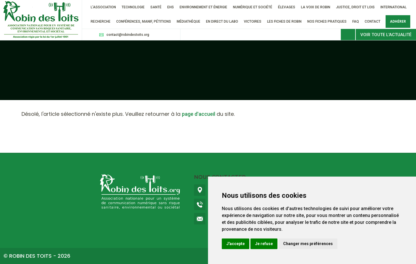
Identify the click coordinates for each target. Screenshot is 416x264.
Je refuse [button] (264, 243)
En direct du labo (222, 21)
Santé (156, 7)
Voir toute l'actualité (385, 34)
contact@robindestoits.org (127, 35)
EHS (170, 7)
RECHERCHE (100, 21)
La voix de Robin (315, 7)
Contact (372, 21)
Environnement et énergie (203, 7)
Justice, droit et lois (355, 7)
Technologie (133, 7)
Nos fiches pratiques (327, 21)
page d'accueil (198, 114)
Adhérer (398, 21)
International (393, 7)
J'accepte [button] (235, 243)
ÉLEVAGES (286, 7)
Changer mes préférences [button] (308, 243)
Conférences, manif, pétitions (143, 21)
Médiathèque (188, 21)
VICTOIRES (252, 21)
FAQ (355, 21)
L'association (103, 7)
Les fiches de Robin (284, 21)
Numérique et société (252, 7)
